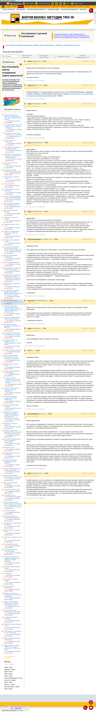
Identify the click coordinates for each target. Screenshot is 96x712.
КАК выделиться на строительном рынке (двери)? (12, 495)
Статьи (14, 7)
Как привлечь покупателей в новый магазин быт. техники (12, 333)
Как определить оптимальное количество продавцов (12, 268)
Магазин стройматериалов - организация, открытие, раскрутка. (12, 233)
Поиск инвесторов (9, 184)
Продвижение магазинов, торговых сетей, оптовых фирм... (35, 45)
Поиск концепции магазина (11, 262)
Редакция (30, 85)
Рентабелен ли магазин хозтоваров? (11, 618)
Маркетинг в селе (9, 447)
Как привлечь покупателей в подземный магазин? (13, 148)
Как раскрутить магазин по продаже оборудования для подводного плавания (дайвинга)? (12, 559)
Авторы (27, 7)
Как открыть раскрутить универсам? (11, 483)
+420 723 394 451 (44, 3)
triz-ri (67, 3)
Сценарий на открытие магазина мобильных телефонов (10, 461)
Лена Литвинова (32, 413)
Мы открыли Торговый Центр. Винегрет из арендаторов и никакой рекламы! (13, 156)
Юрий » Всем (8, 667)
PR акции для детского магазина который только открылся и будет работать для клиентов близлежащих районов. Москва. (13, 309)
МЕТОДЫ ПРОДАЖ (53, 9)
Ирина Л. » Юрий (9, 684)
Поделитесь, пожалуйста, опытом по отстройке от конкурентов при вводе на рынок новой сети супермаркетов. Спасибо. (11, 415)
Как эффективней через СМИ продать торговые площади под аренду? (13, 126)
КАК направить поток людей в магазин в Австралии (12, 632)
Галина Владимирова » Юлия (13, 678)
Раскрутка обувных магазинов (12, 350)
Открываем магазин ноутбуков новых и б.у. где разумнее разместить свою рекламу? (12, 380)
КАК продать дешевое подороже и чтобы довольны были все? (12, 326)
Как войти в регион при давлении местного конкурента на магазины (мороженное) (13, 432)
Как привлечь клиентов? (11, 544)
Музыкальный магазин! (10, 300)
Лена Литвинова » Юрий (11, 686)
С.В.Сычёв (20, 710)
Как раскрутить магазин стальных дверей (11, 550)
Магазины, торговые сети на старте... (68, 45)
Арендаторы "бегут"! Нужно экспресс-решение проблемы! (13, 134)
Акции (87, 7)
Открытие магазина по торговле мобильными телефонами (10, 398)
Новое (8, 7)
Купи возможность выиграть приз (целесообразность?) (12, 204)
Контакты (80, 7)
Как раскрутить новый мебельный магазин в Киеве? (12, 610)
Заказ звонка (30, 3)
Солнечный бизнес (9, 510)
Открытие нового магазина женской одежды (11, 371)
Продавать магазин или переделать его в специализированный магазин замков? (12, 342)
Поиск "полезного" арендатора (10, 141)
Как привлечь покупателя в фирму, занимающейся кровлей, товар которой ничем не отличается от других (12, 293)
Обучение (55, 7)
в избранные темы (64, 56)
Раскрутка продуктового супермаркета (11, 256)
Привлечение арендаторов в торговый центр (12, 639)
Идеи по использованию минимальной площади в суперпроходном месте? (11, 603)
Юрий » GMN (8, 682)
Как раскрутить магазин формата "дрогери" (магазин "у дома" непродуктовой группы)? (13, 503)
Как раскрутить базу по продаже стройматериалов (11, 516)
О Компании (71, 7)
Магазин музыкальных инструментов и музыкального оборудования (12, 594)
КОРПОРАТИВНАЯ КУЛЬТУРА (36, 9)
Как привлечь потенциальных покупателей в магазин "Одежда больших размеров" (12, 276)
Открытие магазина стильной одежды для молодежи (12, 469)
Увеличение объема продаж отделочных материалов (12, 318)
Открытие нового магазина (11, 489)
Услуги (34, 7)
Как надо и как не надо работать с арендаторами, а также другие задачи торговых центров (12, 117)
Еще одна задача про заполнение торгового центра (12, 170)
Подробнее (18, 708)
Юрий (29, 61)
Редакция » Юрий (9, 669)
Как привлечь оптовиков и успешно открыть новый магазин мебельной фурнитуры (13, 248)
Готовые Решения (44, 7)
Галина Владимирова (33, 239)
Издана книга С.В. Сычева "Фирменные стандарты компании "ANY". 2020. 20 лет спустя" (12, 647)
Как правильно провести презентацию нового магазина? (13, 476)
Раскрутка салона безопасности (9, 586)
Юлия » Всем (8, 676)
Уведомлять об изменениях (27, 56)
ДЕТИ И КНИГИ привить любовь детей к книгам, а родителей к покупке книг (11, 357)
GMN (29, 142)
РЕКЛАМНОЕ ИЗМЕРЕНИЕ (69, 9)
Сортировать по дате (16, 111)
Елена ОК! (30, 300)
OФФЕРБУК (83, 9)
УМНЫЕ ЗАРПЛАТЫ (8, 9)
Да (12, 708)
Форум (21, 7)
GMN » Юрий (8, 674)
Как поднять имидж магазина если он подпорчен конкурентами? (12, 440)
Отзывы (62, 7)
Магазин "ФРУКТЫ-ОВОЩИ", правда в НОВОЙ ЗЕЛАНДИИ (12, 197)
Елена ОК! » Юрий (10, 680)
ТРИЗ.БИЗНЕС (21, 9)
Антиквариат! (8, 573)
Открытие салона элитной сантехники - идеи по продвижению (11, 389)
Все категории (10, 45)
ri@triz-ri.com (78, 3)
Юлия (29, 211)
